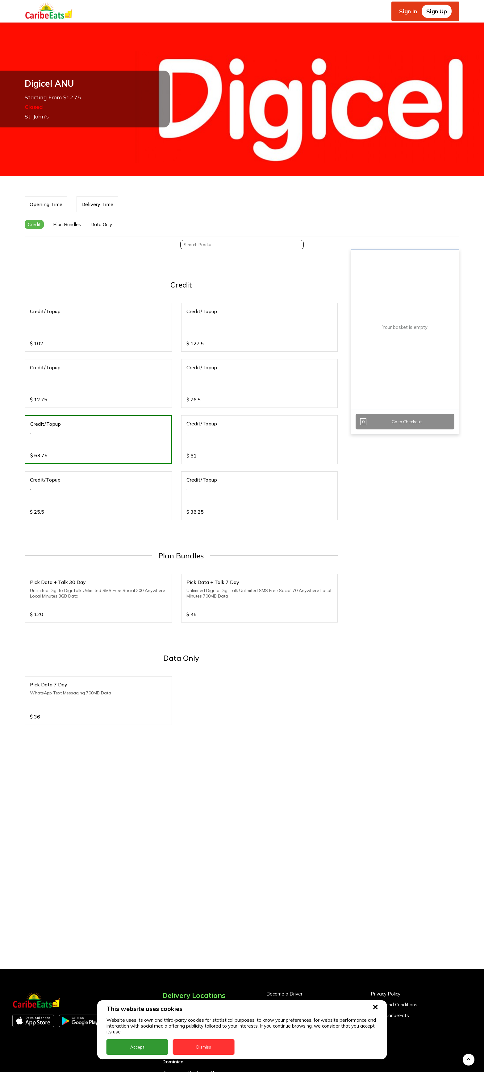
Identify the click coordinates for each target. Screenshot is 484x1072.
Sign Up (436, 11)
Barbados (173, 992)
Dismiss (203, 1047)
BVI (166, 981)
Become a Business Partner (296, 956)
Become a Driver (284, 946)
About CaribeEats (390, 967)
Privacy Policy (385, 946)
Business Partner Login (291, 967)
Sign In (408, 11)
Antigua (171, 970)
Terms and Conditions (394, 956)
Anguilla (171, 959)
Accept (137, 1047)
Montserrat (175, 1067)
